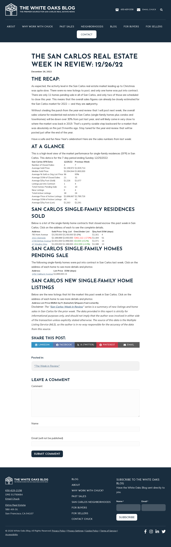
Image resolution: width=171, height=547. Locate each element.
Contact (86, 34)
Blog (113, 26)
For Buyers (131, 26)
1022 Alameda (39, 238)
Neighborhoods (92, 26)
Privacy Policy (59, 530)
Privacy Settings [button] (75, 530)
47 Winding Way (39, 244)
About (11, 26)
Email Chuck (149, 10)
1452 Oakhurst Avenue (42, 274)
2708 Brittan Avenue (41, 241)
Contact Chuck (82, 519)
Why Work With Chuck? (87, 490)
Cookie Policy (91, 530)
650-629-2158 (127, 10)
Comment (36, 386)
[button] (162, 9)
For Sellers (154, 26)
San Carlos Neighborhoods (91, 502)
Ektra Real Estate (15, 505)
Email (144, 501)
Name (34, 423)
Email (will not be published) (47, 438)
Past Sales (67, 26)
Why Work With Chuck (37, 26)
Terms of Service (108, 530)
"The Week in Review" (47, 366)
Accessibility (11, 534)
